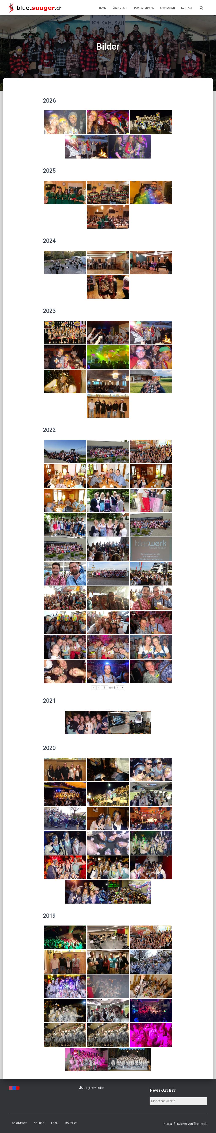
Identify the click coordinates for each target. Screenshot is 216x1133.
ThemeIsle (200, 1123)
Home (102, 7)
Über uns (120, 7)
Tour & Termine (144, 7)
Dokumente (19, 1123)
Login (54, 1123)
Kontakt (186, 7)
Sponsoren (167, 7)
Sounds (39, 1123)
